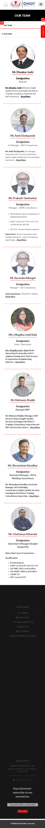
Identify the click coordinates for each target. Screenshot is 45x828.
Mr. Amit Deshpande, (15, 154)
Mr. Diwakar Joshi (13, 88)
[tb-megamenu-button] (6, 4)
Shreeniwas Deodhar (18, 487)
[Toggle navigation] (41, 4)
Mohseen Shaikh (16, 419)
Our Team (8, 25)
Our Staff (8, 34)
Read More (25, 97)
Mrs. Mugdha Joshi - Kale (16, 353)
